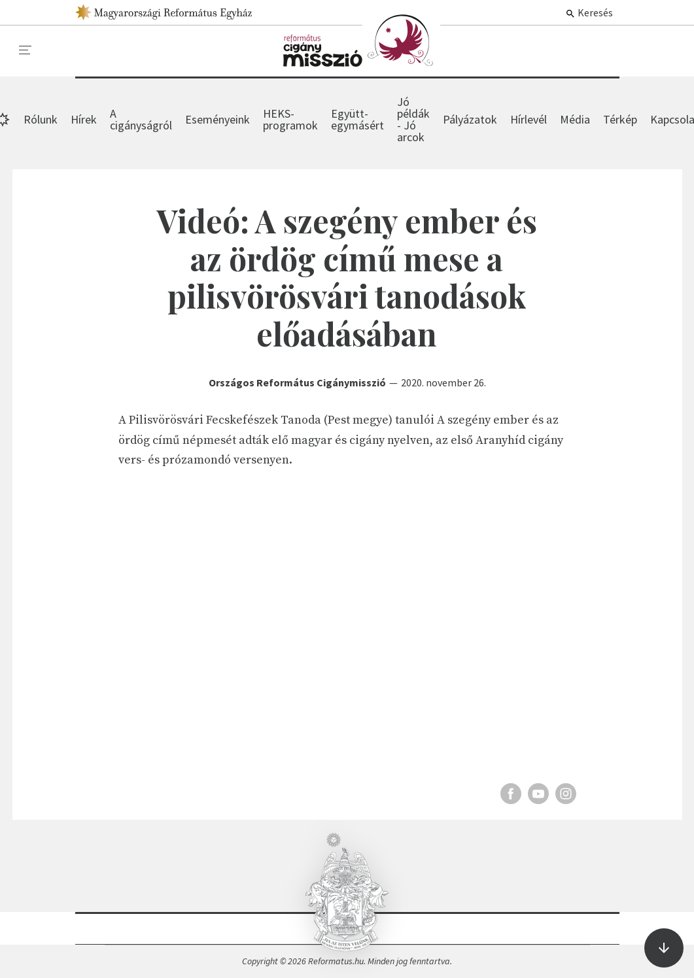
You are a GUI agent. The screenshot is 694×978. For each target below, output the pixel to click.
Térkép (620, 119)
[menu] (25, 50)
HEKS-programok (290, 119)
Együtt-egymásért (357, 119)
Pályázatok (470, 119)
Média (575, 119)
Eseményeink (217, 119)
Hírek (362, 40)
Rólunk (41, 119)
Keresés (589, 12)
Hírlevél (528, 119)
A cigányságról (141, 119)
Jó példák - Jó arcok (413, 119)
